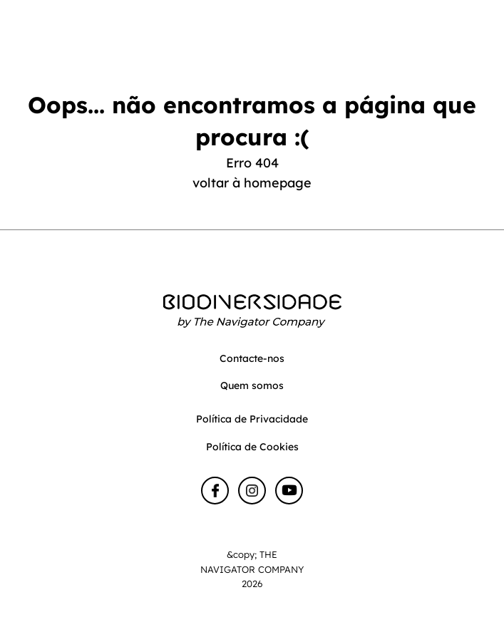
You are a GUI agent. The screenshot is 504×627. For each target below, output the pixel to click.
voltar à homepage (252, 183)
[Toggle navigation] (480, 38)
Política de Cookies (252, 446)
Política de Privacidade (252, 419)
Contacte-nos (252, 358)
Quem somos (252, 385)
